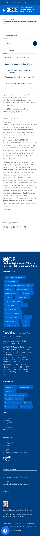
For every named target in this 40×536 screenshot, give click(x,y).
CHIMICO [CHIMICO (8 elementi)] (6, 344)
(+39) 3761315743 (9, 430)
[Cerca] (35, 43)
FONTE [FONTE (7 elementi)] (31, 352)
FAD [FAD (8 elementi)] (24, 352)
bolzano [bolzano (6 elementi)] (6, 336)
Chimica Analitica (22, 297)
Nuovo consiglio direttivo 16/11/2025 (18, 84)
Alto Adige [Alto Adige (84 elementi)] (10, 332)
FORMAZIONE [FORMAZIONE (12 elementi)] (9, 355)
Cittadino (21, 3)
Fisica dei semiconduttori (14, 399)
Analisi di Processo (12, 325)
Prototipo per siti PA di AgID (14, 530)
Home (6, 19)
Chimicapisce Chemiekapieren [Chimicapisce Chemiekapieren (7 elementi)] (12, 341)
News (14, 19)
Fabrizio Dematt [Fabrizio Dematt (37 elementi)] (12, 352)
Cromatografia (27, 293)
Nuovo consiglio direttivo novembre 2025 (19, 78)
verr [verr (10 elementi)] (28, 371)
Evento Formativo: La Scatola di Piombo (19, 65)
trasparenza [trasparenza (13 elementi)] (24, 369)
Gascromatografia (11, 321)
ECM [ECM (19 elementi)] (29, 349)
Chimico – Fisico (12, 3)
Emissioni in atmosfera (13, 313)
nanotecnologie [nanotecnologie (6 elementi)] (23, 357)
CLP (23, 305)
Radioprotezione (26, 387)
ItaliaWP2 (21, 526)
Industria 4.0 (10, 391)
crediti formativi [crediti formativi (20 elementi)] (10, 349)
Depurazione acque (24, 289)
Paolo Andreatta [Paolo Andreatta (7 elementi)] (8, 364)
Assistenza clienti (11, 293)
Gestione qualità (11, 305)
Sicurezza (9, 289)
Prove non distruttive (12, 403)
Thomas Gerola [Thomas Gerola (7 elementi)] (8, 369)
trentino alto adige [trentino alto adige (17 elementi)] (11, 371)
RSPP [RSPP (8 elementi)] (16, 367)
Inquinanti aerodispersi (13, 317)
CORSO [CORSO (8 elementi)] (31, 347)
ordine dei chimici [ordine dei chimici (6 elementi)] (25, 359)
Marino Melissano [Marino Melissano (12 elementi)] (10, 357)
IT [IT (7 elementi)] (29, 355)
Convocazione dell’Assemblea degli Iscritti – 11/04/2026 (19, 71)
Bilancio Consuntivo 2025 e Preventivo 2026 (19, 58)
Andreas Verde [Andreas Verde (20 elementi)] (26, 333)
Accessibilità (8, 523)
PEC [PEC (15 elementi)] (17, 364)
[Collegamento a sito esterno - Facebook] (4, 496)
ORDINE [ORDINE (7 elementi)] (15, 359)
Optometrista (26, 407)
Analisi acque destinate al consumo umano (19, 285)
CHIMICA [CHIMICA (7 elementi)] (6, 339)
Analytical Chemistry (12, 309)
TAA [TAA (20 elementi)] (29, 367)
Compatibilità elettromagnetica (15, 395)
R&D (28, 317)
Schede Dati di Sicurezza (13, 301)
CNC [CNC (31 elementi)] (21, 343)
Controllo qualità (11, 281)
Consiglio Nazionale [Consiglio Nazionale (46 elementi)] (15, 346)
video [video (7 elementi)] (5, 374)
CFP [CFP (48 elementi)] (29, 336)
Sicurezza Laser (11, 407)
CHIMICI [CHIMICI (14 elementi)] (26, 341)
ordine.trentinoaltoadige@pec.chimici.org (17, 477)
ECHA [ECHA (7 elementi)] (22, 349)
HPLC (26, 325)
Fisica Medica (10, 387)
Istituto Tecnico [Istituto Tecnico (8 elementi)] (21, 355)
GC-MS (8, 297)
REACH (25, 321)
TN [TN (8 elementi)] (16, 369)
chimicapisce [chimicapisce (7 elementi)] (15, 339)
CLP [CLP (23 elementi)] (14, 343)
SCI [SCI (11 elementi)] (22, 367)
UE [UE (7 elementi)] (23, 371)
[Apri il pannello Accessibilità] (5, 530)
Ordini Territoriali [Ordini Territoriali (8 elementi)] (25, 362)
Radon (27, 403)
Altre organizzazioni (31, 3)
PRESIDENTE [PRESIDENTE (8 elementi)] (26, 364)
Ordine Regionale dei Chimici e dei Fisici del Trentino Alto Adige (20, 265)
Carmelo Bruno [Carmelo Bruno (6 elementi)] (20, 336)
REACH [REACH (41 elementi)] (8, 366)
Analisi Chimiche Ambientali (15, 277)
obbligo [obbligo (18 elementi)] (7, 359)
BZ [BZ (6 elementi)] (12, 336)
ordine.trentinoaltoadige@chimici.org (16, 484)
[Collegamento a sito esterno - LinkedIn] (7, 496)
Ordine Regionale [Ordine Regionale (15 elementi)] (10, 362)
